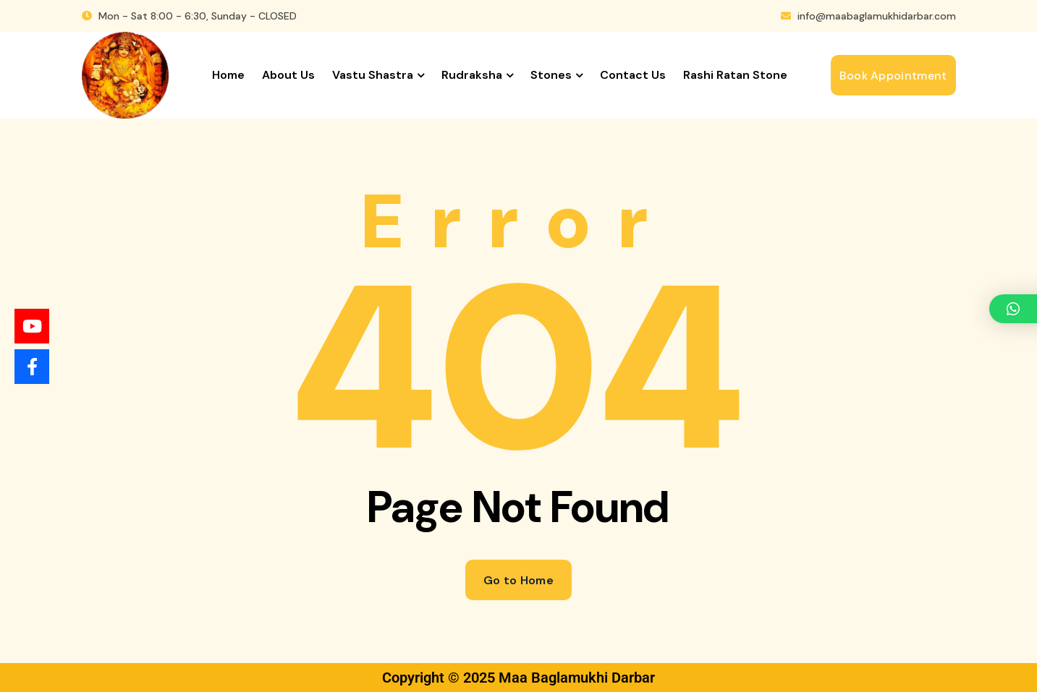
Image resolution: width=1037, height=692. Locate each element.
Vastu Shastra (372, 74)
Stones (551, 74)
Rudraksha (471, 74)
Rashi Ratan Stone (735, 74)
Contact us (633, 74)
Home (228, 74)
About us (288, 74)
